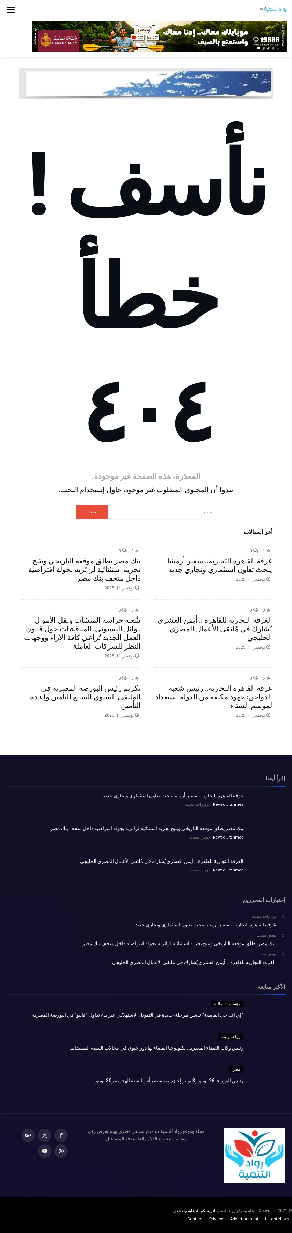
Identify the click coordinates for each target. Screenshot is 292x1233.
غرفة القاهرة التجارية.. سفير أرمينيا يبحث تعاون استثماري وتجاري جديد (219, 565)
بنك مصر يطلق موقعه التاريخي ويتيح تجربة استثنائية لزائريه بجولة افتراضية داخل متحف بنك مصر (84, 569)
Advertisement (244, 1219)
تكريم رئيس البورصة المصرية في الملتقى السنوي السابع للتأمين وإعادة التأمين (85, 697)
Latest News (277, 1219)
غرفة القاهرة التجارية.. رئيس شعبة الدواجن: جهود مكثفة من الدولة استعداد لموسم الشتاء (213, 697)
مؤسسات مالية (227, 1003)
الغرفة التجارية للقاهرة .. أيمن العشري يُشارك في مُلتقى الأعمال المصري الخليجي (215, 629)
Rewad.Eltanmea (228, 804)
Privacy (216, 1219)
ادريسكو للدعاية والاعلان (194, 1210)
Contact (195, 1219)
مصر (236, 1069)
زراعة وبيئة (230, 1036)
